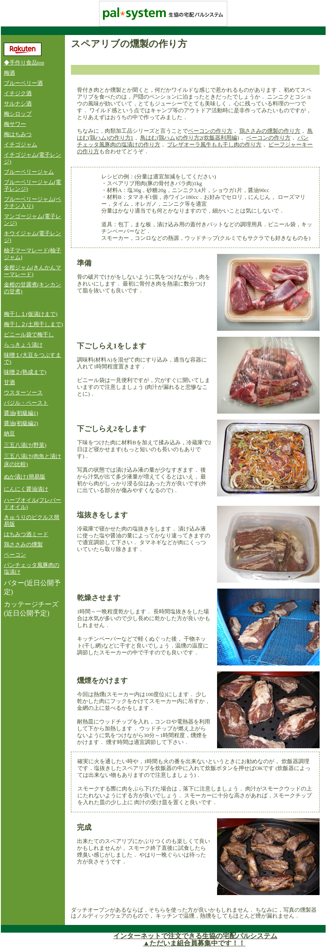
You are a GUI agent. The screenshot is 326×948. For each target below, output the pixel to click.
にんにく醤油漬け (26, 489)
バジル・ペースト (26, 403)
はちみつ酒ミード (26, 534)
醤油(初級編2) (21, 423)
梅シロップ (18, 114)
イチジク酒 (18, 93)
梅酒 (9, 73)
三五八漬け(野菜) (25, 445)
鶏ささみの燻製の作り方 (269, 131)
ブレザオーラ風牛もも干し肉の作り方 (214, 145)
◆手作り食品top (24, 63)
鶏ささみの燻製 (23, 545)
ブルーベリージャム (29, 172)
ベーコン (15, 555)
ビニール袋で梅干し (29, 335)
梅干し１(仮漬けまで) (31, 314)
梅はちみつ (18, 134)
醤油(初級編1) (21, 413)
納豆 (9, 434)
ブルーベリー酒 (23, 83)
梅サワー (15, 124)
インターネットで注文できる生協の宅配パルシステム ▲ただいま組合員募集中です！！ (195, 939)
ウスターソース (23, 393)
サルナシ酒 (18, 104)
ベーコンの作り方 (210, 131)
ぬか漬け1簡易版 (24, 477)
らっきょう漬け (23, 345)
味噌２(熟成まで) (25, 372)
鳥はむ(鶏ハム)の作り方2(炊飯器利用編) (189, 138)
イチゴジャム (20, 145)
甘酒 (9, 382)
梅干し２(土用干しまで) (33, 324)
